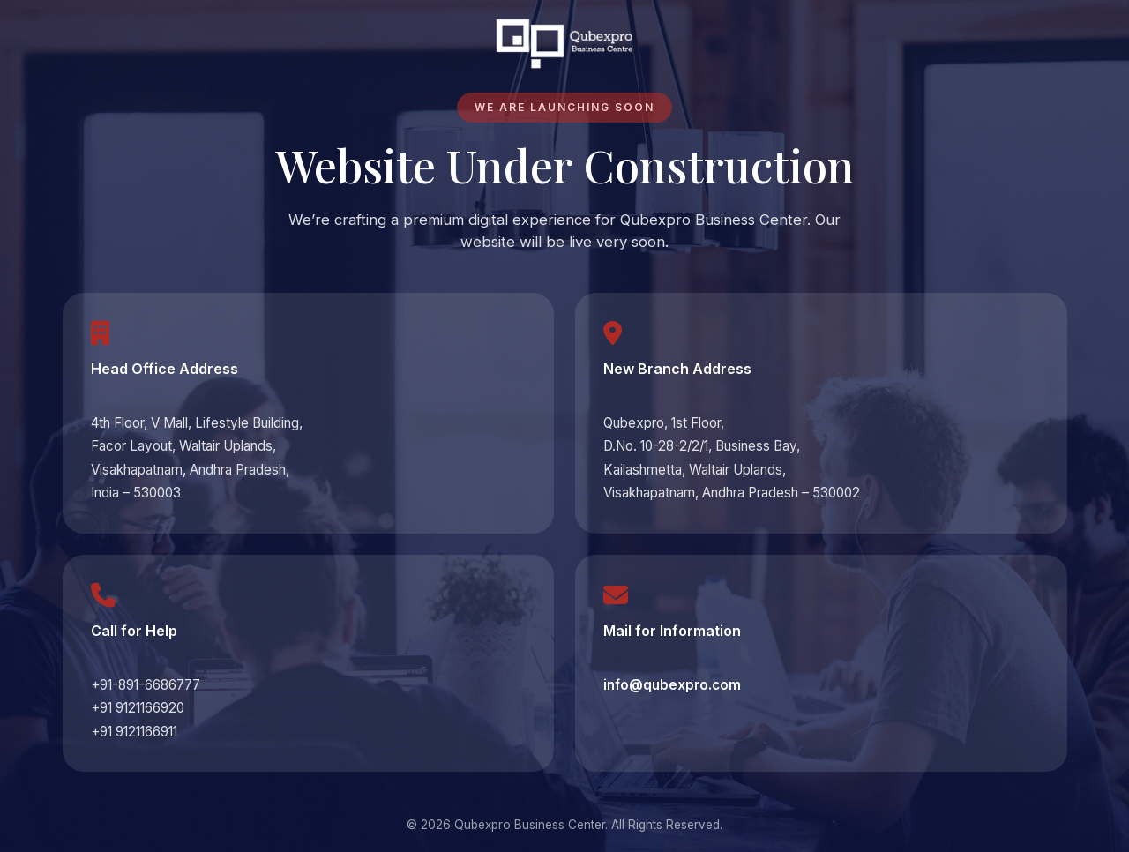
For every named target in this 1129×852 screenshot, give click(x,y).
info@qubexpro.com (672, 684)
